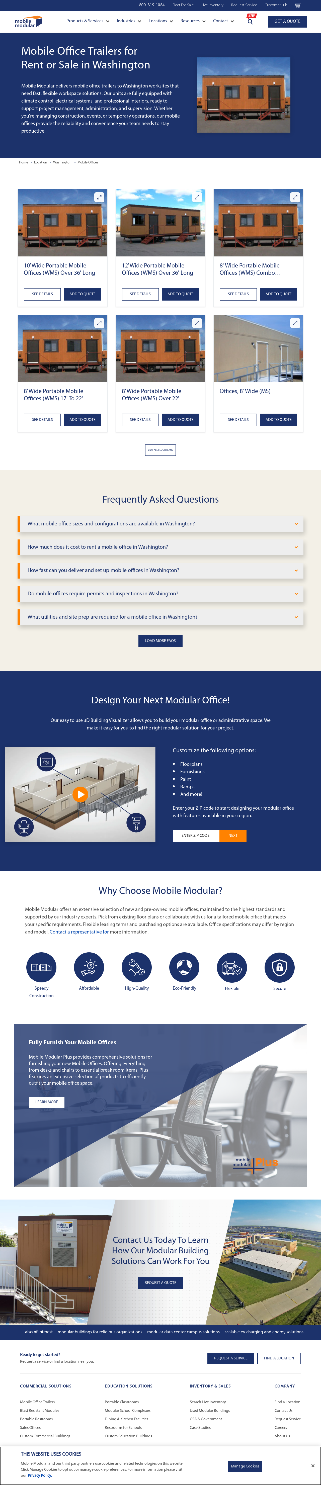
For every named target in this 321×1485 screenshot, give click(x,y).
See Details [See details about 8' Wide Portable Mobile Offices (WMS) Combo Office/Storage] (238, 294)
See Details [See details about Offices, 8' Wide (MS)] (238, 420)
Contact (223, 21)
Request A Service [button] (231, 1358)
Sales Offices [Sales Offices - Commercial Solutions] (30, 1428)
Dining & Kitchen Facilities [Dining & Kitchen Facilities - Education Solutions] (126, 1419)
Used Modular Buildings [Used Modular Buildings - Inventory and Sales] (210, 1411)
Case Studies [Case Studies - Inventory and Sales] (200, 1428)
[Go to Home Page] (29, 22)
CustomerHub (276, 5)
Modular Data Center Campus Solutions (183, 1332)
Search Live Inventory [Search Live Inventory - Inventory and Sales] (208, 1402)
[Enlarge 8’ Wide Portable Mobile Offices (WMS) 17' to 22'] (99, 323)
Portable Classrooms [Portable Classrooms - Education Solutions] (122, 1402)
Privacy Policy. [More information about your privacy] (40, 1476)
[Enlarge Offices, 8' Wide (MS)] (295, 323)
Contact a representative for (79, 932)
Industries (129, 21)
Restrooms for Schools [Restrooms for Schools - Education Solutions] (123, 1428)
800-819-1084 (152, 5)
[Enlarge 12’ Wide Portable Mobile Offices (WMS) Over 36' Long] (197, 197)
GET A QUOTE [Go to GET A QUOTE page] (287, 21)
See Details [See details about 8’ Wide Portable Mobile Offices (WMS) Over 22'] (140, 420)
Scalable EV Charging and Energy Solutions (264, 1332)
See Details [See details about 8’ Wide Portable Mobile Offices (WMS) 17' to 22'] (42, 420)
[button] (62, 222)
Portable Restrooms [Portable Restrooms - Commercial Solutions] (36, 1419)
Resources (193, 21)
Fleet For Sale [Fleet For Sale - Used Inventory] (183, 5)
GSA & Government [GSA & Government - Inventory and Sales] (206, 1419)
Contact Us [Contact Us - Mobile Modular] (283, 1411)
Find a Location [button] (279, 1358)
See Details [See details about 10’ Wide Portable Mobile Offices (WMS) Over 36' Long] (42, 294)
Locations (161, 21)
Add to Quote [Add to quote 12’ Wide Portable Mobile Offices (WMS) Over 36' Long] (181, 294)
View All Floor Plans (160, 450)
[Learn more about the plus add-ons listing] (91, 1102)
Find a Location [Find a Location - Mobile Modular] (287, 1402)
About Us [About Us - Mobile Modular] (282, 1436)
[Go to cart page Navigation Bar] (298, 5)
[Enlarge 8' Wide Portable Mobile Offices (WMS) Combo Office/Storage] (295, 197)
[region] (160, 1465)
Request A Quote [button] (160, 1283)
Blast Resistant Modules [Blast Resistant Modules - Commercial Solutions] (39, 1411)
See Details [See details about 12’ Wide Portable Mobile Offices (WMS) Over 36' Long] (140, 294)
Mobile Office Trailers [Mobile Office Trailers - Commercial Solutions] (37, 1402)
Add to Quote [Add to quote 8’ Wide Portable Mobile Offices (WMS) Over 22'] (181, 420)
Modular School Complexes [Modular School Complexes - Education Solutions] (127, 1411)
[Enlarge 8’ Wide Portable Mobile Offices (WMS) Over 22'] (197, 323)
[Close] (312, 1465)
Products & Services (87, 21)
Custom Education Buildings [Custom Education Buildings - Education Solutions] (128, 1436)
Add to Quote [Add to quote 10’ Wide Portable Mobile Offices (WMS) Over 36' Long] (82, 294)
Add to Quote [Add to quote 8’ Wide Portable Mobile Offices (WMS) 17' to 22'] (82, 420)
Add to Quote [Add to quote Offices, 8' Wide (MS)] (279, 420)
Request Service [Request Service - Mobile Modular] (288, 1419)
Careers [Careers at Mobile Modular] (281, 1428)
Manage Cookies (245, 1466)
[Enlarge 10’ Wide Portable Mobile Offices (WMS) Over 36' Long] (99, 197)
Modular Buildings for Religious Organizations (100, 1332)
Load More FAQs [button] (160, 641)
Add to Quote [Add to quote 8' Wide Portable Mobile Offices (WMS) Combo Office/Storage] (279, 294)
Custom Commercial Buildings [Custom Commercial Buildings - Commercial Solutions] (45, 1436)
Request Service (244, 5)
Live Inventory (212, 5)
